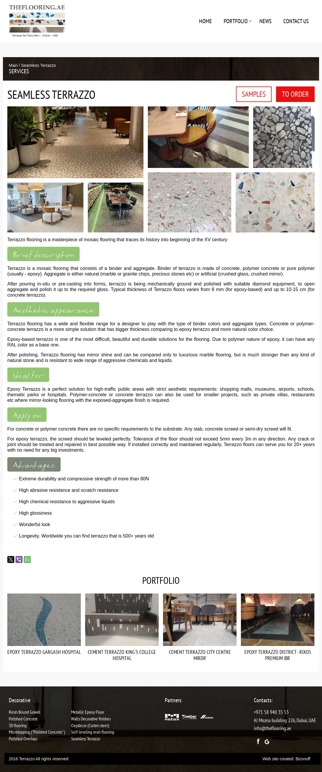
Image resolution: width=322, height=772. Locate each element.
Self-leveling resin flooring (92, 732)
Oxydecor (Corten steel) (90, 725)
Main (13, 65)
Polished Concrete (23, 719)
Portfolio (236, 21)
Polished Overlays (23, 739)
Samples (254, 94)
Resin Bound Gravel (24, 712)
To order (295, 94)
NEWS (265, 21)
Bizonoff (303, 758)
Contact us (296, 21)
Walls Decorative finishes (91, 719)
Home (205, 21)
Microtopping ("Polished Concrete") (37, 732)
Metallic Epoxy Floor (87, 712)
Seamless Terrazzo (85, 739)
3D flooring (18, 725)
